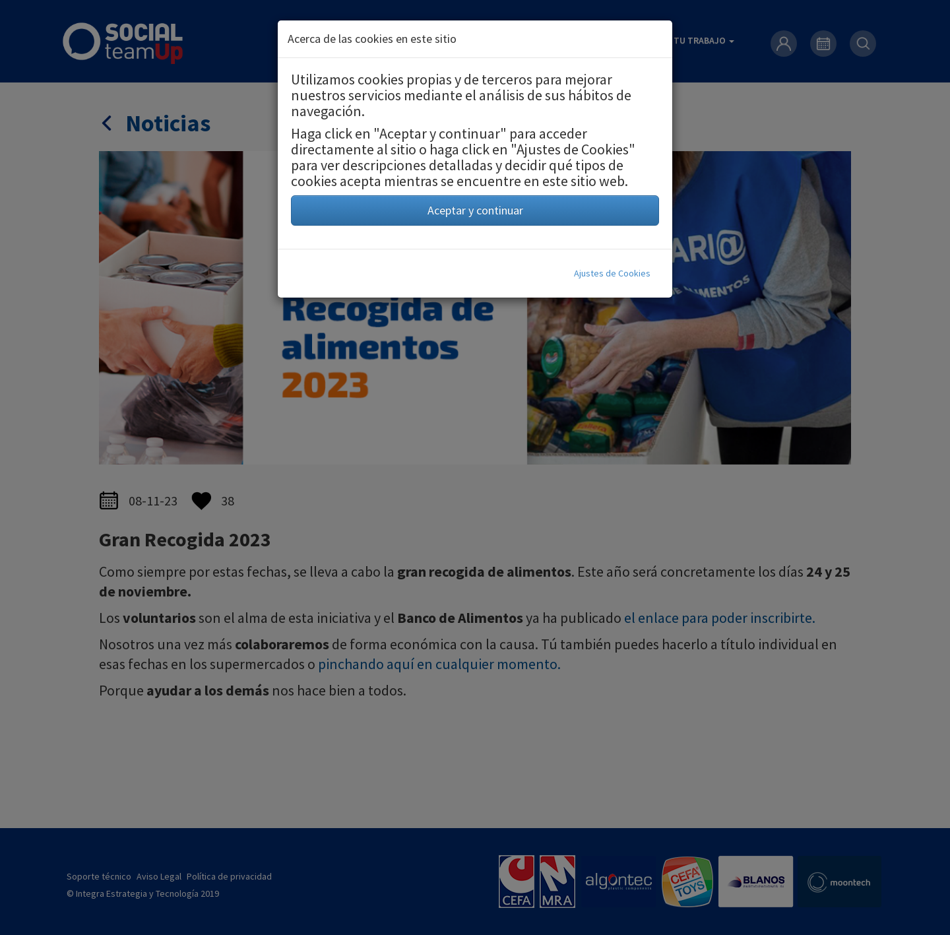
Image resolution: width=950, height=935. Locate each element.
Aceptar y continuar (475, 210)
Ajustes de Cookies (612, 273)
